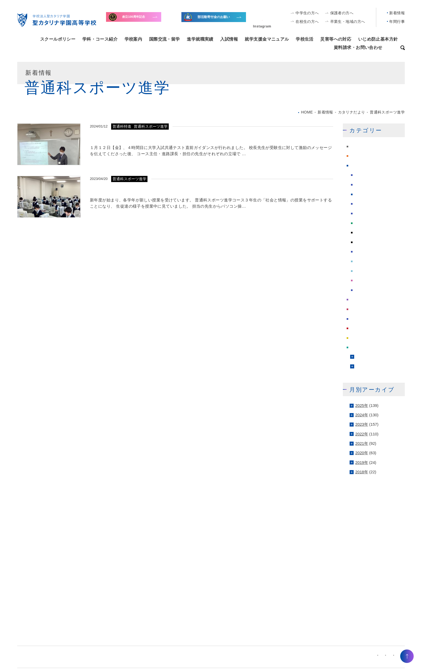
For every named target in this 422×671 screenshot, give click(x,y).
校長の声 (358, 319)
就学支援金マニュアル (267, 39)
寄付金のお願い (146, 20)
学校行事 (358, 299)
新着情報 (397, 13)
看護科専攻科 (366, 271)
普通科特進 (364, 242)
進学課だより (362, 338)
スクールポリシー (57, 39)
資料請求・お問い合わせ (358, 47)
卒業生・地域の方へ (347, 21)
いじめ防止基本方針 (378, 39)
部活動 (356, 347)
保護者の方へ (342, 13)
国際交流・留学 (164, 39)
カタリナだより (364, 165)
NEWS (356, 146)
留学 (358, 252)
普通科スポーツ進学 (372, 232)
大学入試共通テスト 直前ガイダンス (135, 137)
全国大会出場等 (221, 20)
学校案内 (133, 39)
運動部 (361, 366)
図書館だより (366, 204)
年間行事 (397, 21)
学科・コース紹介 (100, 39)
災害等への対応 (335, 39)
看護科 (360, 261)
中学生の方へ (307, 13)
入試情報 (229, 39)
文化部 (361, 357)
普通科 (360, 223)
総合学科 (362, 280)
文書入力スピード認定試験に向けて (133, 189)
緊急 (354, 328)
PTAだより (360, 156)
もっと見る (319, 165)
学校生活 (305, 39)
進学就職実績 (200, 39)
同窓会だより (366, 194)
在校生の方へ (307, 21)
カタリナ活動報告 (370, 175)
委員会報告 (364, 213)
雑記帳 (360, 290)
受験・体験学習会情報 (374, 185)
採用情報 (358, 309)
